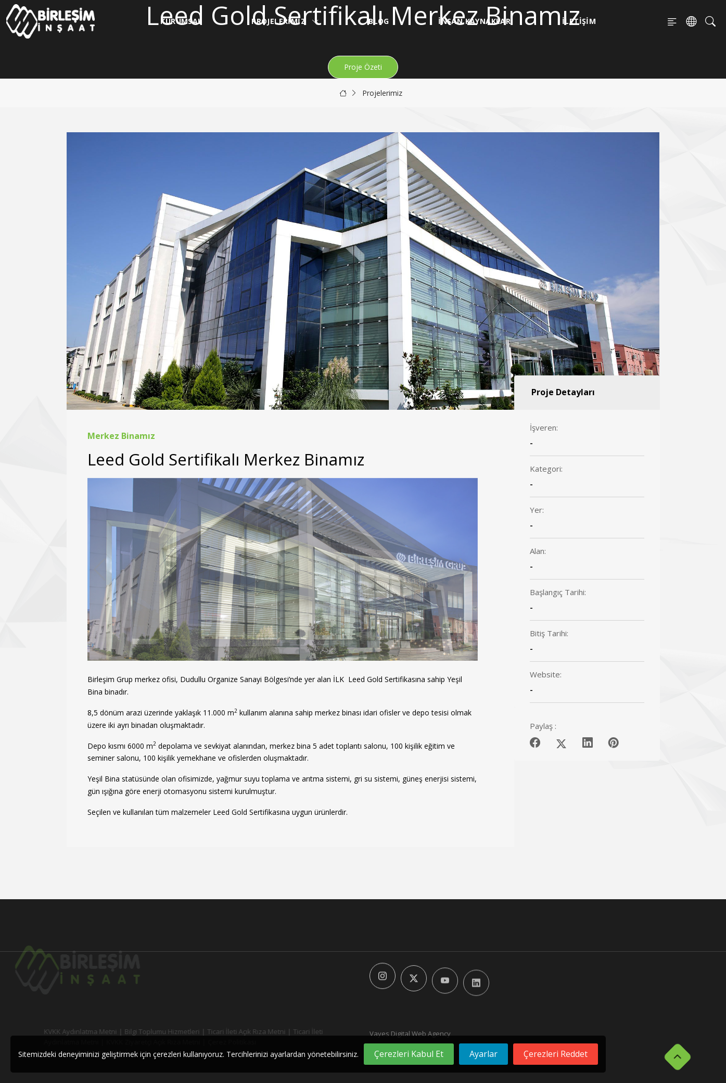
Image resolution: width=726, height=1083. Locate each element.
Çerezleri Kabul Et (408, 1054)
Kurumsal (181, 21)
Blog (378, 21)
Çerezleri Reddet (556, 1054)
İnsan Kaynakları (475, 21)
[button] (465, 569)
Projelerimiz (285, 21)
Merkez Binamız (121, 436)
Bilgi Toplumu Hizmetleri (146, 1031)
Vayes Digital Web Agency (410, 1033)
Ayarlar (483, 1054)
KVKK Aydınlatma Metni (65, 1031)
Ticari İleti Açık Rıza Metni (231, 1031)
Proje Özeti (363, 67)
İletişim (579, 21)
